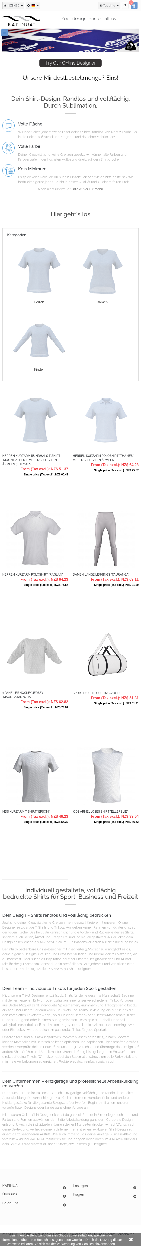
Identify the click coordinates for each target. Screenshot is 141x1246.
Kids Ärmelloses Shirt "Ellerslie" (100, 811)
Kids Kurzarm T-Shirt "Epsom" (26, 811)
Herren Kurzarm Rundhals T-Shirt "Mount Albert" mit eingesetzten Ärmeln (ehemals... (31, 460)
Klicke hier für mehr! (88, 189)
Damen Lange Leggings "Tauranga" (101, 574)
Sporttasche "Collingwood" (96, 693)
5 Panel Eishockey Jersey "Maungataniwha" (22, 695)
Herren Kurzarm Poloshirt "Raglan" (32, 574)
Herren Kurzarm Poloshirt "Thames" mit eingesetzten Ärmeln (103, 458)
